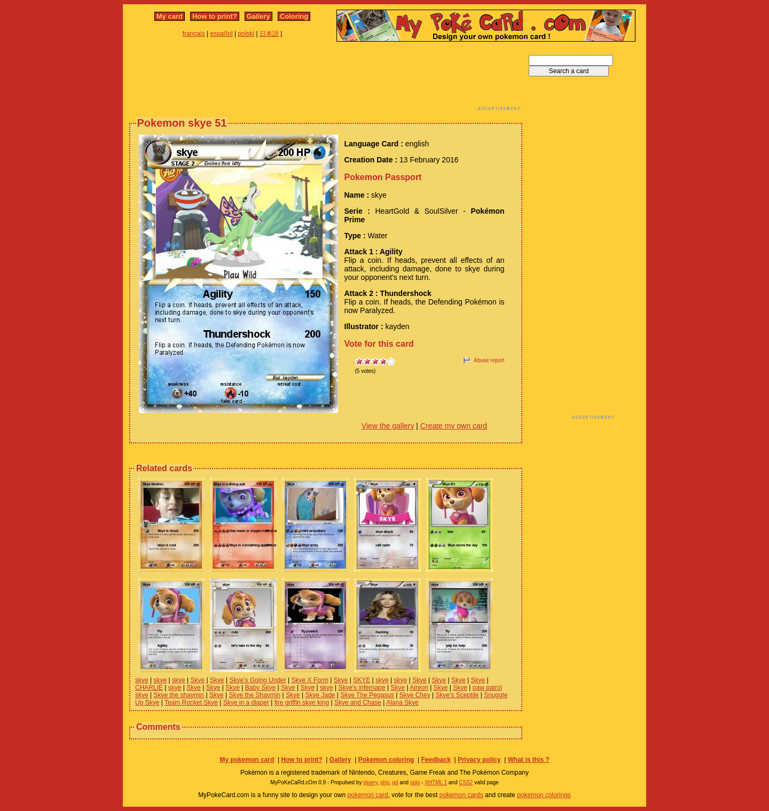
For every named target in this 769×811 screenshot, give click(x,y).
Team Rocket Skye (191, 702)
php (384, 782)
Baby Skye (260, 687)
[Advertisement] (325, 79)
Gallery (258, 16)
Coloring (294, 16)
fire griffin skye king (301, 702)
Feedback (435, 759)
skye (141, 680)
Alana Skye (402, 702)
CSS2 (466, 782)
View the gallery (388, 426)
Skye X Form (310, 680)
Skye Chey (414, 695)
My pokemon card (246, 759)
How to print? (214, 16)
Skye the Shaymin (254, 695)
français (194, 33)
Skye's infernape (361, 687)
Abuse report (489, 360)
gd (395, 782)
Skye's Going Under (257, 680)
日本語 (269, 33)
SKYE (361, 680)
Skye (197, 680)
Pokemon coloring (386, 759)
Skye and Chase (357, 702)
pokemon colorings (544, 795)
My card (169, 16)
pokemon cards (461, 795)
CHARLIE (149, 687)
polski (246, 33)
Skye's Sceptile (456, 695)
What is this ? (529, 759)
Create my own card (453, 426)
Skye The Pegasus (367, 695)
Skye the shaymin (178, 695)
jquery (370, 782)
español (221, 33)
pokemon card (368, 795)
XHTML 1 (436, 782)
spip (415, 782)
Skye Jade (320, 695)
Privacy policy (479, 759)
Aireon (419, 687)
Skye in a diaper (246, 702)
